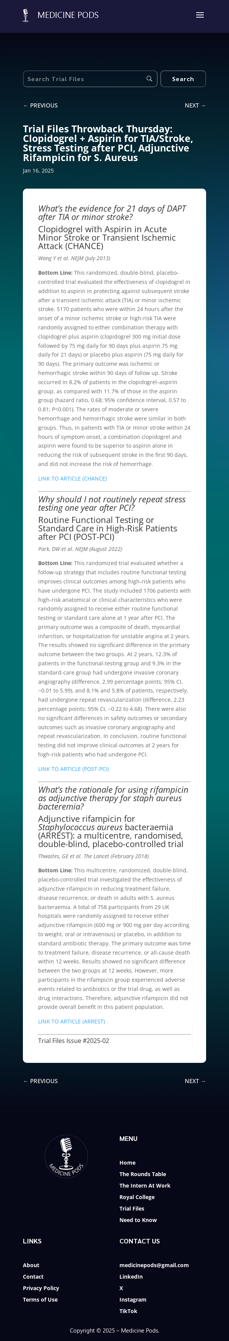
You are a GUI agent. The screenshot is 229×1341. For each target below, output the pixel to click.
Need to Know (138, 1220)
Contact (33, 1277)
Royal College (137, 1197)
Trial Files (131, 1209)
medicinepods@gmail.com (154, 1266)
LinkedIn (131, 1277)
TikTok (128, 1311)
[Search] (183, 78)
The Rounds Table (142, 1175)
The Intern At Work (145, 1186)
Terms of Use (40, 1300)
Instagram (133, 1300)
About (31, 1266)
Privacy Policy (41, 1289)
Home (127, 1163)
